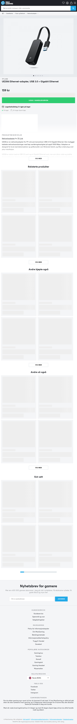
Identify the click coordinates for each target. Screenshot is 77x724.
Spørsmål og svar (38, 617)
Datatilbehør (9, 13)
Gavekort (38, 644)
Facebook (34, 687)
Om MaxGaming (38, 632)
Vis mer (38, 262)
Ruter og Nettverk (20, 13)
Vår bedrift (26, 719)
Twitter (33, 690)
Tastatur (38, 656)
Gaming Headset (38, 665)
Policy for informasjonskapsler (38, 628)
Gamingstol (38, 662)
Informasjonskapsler (56, 719)
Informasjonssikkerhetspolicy (38, 638)
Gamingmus (38, 653)
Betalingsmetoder (38, 635)
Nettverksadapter (32, 13)
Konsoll (38, 659)
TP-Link (5, 79)
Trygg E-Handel (38, 641)
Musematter (38, 668)
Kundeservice (38, 613)
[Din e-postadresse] (31, 599)
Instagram (34, 693)
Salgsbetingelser (39, 620)
